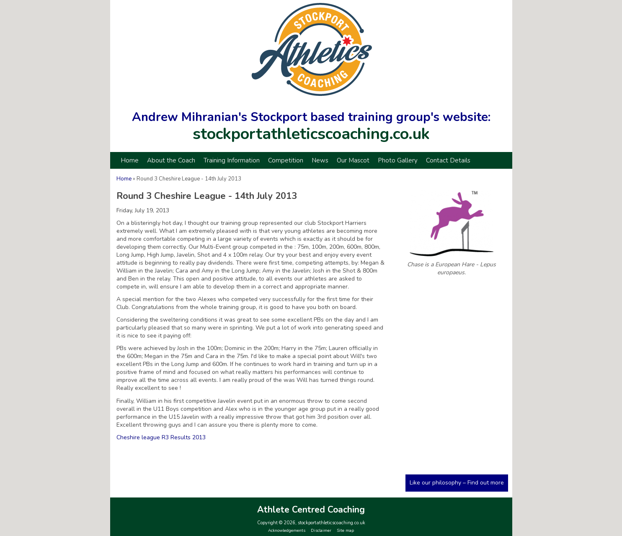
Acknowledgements (286, 530)
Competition (285, 160)
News (320, 160)
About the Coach (171, 160)
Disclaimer (321, 530)
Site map (345, 530)
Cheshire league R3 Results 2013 (161, 437)
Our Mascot (353, 160)
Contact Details (448, 160)
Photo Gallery (398, 160)
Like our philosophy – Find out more (457, 483)
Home (130, 160)
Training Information (232, 160)
